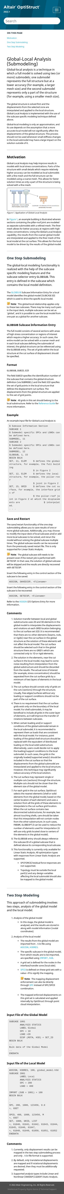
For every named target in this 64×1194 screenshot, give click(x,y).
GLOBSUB (16, 292)
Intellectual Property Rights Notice (23, 1189)
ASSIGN (23, 601)
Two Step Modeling (15, 46)
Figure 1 (13, 219)
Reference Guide (47, 403)
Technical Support (48, 1189)
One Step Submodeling (17, 42)
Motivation (12, 38)
